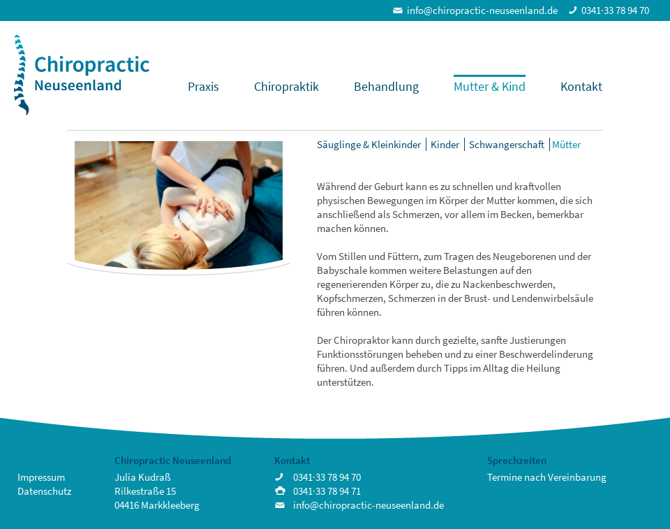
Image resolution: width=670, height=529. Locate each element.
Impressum (41, 477)
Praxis (203, 86)
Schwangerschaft (506, 144)
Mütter (566, 144)
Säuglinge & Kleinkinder (369, 144)
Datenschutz (44, 491)
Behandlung (386, 86)
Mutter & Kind (490, 86)
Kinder (445, 144)
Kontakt (581, 86)
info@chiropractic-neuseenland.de (482, 10)
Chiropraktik (286, 86)
